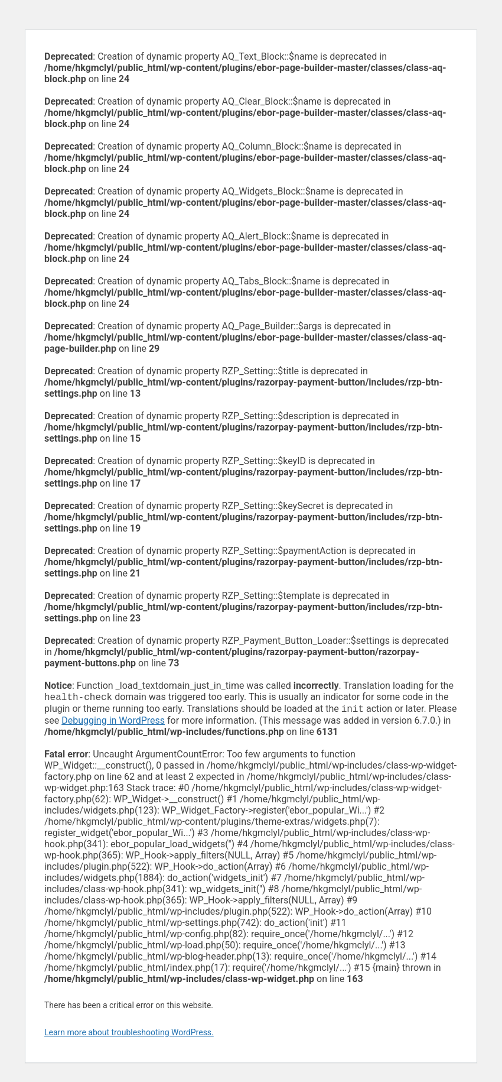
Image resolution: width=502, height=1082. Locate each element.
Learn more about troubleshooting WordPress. (129, 1034)
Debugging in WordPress (113, 722)
